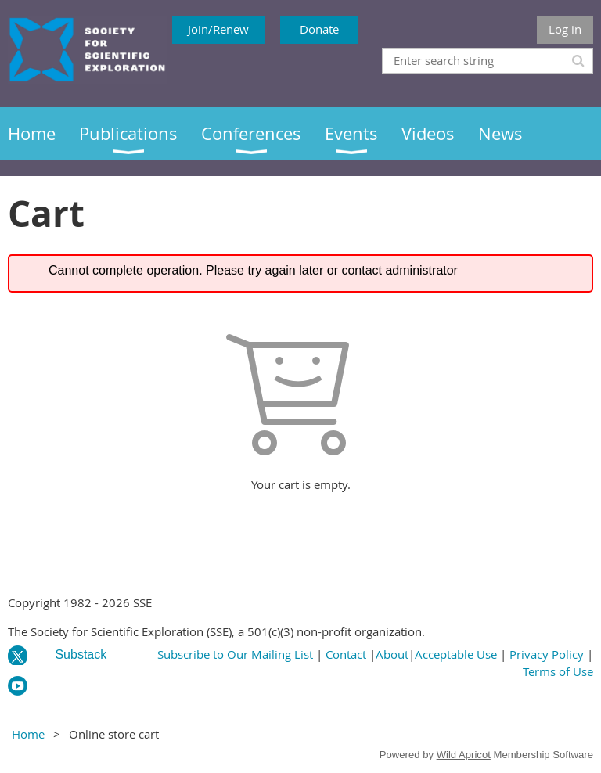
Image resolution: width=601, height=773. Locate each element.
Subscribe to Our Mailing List (235, 654)
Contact (346, 654)
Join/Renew (218, 29)
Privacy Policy (546, 654)
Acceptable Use (456, 654)
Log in (565, 29)
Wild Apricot (464, 754)
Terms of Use (558, 671)
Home (28, 734)
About (392, 654)
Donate (319, 29)
